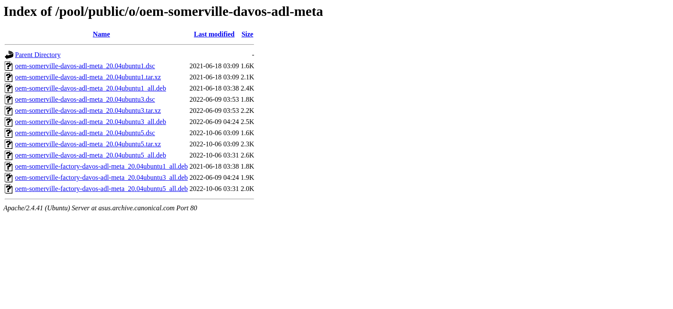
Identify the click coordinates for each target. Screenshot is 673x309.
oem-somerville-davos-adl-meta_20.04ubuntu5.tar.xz (88, 144)
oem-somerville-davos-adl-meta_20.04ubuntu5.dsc (85, 132)
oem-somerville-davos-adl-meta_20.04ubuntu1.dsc (85, 66)
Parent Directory (38, 54)
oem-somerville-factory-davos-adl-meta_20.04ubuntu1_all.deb (101, 166)
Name (101, 34)
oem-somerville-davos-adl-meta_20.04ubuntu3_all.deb (90, 121)
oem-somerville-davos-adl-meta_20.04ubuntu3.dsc (85, 99)
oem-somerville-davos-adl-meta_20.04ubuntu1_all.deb (90, 88)
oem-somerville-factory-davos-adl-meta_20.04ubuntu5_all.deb (101, 188)
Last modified (214, 34)
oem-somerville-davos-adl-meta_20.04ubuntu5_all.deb (90, 155)
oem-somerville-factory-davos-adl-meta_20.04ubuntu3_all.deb (101, 177)
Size (248, 34)
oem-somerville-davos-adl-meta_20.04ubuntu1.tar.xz (88, 77)
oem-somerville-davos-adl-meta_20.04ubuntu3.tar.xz (88, 110)
